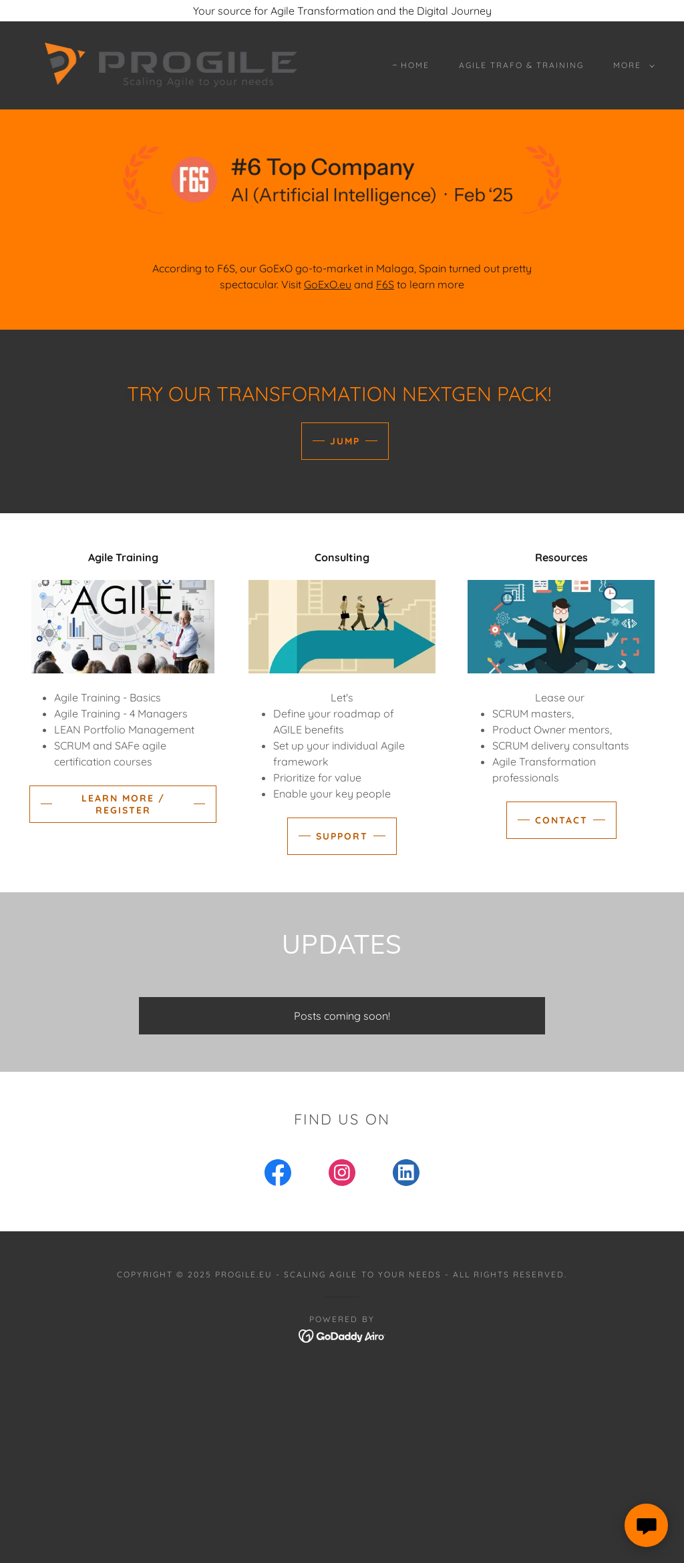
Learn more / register (123, 804)
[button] (631, 65)
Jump (345, 441)
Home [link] (415, 65)
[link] (171, 64)
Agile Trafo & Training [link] (521, 65)
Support (342, 836)
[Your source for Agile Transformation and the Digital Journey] (342, 11)
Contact (561, 820)
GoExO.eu (327, 284)
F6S (385, 284)
